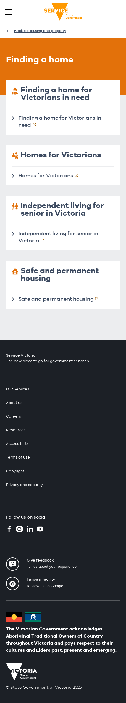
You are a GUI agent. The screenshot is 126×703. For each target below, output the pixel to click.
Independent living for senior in (58, 237)
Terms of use (18, 457)
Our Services (17, 389)
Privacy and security (24, 484)
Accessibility (17, 443)
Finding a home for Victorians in (59, 121)
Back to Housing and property (40, 31)
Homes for (51, 175)
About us (14, 402)
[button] (9, 12)
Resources (16, 430)
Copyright (15, 471)
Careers (13, 416)
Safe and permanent (61, 298)
